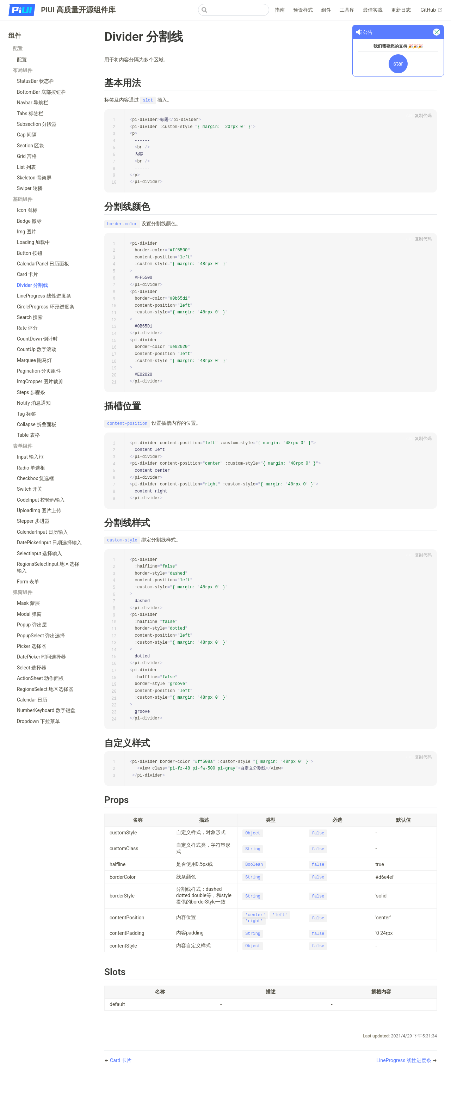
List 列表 (26, 167)
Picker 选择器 (31, 646)
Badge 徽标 (29, 221)
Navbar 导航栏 (32, 102)
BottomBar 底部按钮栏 (41, 92)
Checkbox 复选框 (35, 478)
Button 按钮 (29, 253)
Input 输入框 (30, 457)
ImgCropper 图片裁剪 (40, 381)
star (398, 63)
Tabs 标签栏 (30, 113)
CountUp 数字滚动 (36, 349)
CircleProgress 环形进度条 (45, 307)
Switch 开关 (29, 489)
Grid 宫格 (27, 156)
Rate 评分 (27, 328)
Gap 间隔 (27, 134)
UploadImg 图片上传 (39, 510)
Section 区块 (30, 145)
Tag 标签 (26, 414)
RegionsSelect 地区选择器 (45, 689)
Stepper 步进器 (33, 521)
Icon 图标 (27, 210)
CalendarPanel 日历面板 (43, 263)
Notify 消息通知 (34, 403)
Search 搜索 (30, 317)
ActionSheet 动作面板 (40, 678)
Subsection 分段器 (37, 124)
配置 (22, 59)
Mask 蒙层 (28, 603)
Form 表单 (28, 581)
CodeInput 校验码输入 (41, 500)
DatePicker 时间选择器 (41, 657)
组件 (326, 10)
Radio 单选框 (31, 468)
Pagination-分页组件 (39, 371)
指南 (280, 10)
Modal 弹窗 (29, 614)
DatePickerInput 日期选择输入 (49, 542)
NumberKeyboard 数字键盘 (46, 710)
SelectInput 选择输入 (39, 553)
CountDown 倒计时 (37, 339)
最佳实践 (373, 10)
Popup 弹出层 (32, 624)
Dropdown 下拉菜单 (38, 721)
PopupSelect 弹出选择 (41, 635)
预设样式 (303, 10)
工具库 (347, 10)
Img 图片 (26, 231)
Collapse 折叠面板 (36, 424)
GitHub (431, 10)
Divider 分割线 (32, 285)
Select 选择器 (31, 667)
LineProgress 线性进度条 (44, 296)
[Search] (233, 10)
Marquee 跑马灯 (34, 360)
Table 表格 (28, 435)
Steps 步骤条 (31, 392)
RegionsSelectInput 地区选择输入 (48, 567)
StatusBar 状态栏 (35, 81)
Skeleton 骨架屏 (34, 177)
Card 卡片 (27, 274)
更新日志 (401, 10)
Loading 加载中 (33, 242)
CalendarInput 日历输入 (42, 532)
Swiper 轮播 (30, 188)
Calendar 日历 (32, 700)
